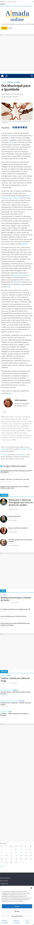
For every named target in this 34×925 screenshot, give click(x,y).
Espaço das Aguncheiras (22, 275)
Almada (3, 82)
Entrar (10, 28)
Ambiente (15, 690)
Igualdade (21, 431)
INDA (12, 142)
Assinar (4, 28)
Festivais (21, 701)
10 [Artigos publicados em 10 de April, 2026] (21, 852)
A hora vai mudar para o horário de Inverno (13, 616)
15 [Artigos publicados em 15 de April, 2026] (11, 855)
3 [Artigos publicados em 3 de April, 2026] (20, 849)
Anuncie (3, 454)
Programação (6, 440)
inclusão (28, 431)
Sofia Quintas (17, 99)
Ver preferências (17, 916)
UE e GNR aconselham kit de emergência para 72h (15, 609)
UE (1, 595)
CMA (8, 136)
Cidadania (10, 82)
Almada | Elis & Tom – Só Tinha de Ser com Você (14, 479)
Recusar (17, 911)
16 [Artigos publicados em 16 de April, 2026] (16, 855)
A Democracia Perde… (14, 516)
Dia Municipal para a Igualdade (17, 426)
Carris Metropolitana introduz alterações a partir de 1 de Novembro (16, 471)
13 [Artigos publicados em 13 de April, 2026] (1, 855)
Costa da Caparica (6, 690)
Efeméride (17, 82)
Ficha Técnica (4, 881)
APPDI (24, 244)
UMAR (16, 282)
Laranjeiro (3, 711)
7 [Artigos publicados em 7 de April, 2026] (6, 852)
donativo (3, 449)
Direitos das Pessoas (8, 428)
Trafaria (3, 675)
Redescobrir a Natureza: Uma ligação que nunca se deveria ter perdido (21, 502)
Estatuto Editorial (5, 878)
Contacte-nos (4, 883)
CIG (8, 287)
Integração (9, 433)
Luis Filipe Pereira (13, 545)
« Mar (1, 866)
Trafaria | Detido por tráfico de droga (15, 679)
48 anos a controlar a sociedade (17, 528)
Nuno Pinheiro (12, 532)
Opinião (4, 495)
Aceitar (17, 906)
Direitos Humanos (22, 428)
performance (5, 435)
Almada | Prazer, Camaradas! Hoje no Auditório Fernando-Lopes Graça (14, 487)
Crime (9, 675)
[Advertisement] (17, 53)
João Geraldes (12, 520)
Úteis (3, 591)
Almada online (25, 449)
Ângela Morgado (14, 509)
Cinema (29, 421)
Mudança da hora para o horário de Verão (16, 598)
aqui (9, 393)
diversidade (5, 431)
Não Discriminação (20, 433)
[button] (31, 888)
